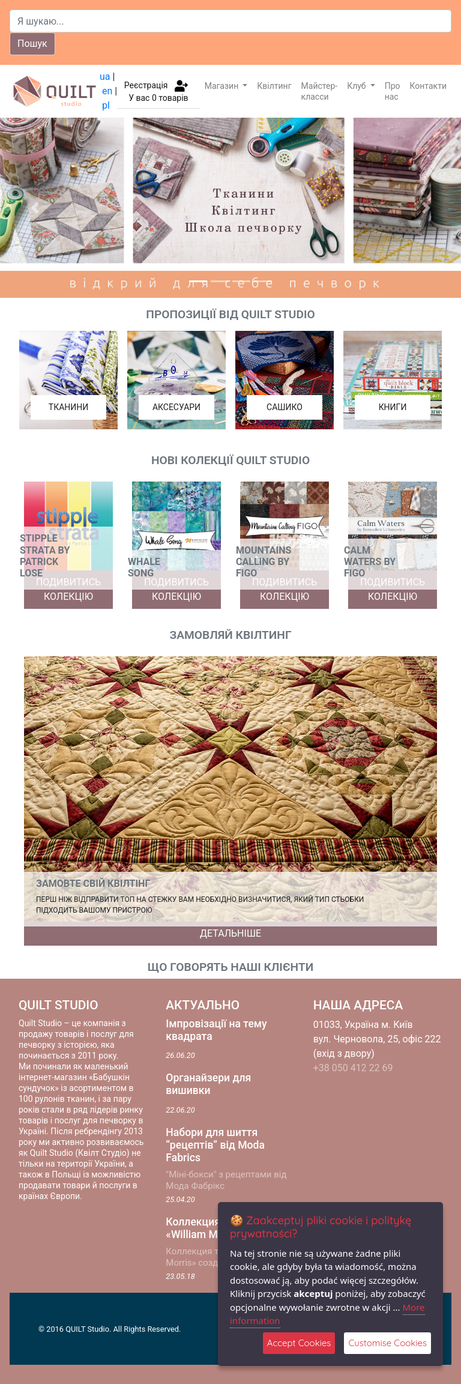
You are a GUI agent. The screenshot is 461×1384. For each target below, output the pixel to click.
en (107, 91)
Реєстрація (146, 84)
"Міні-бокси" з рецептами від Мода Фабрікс (226, 1180)
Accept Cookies (299, 1343)
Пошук (32, 43)
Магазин (223, 86)
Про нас (392, 91)
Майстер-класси (319, 91)
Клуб (357, 86)
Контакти (428, 86)
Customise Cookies (387, 1343)
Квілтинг (274, 86)
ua (105, 76)
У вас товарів (158, 98)
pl (106, 105)
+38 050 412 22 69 (353, 1068)
